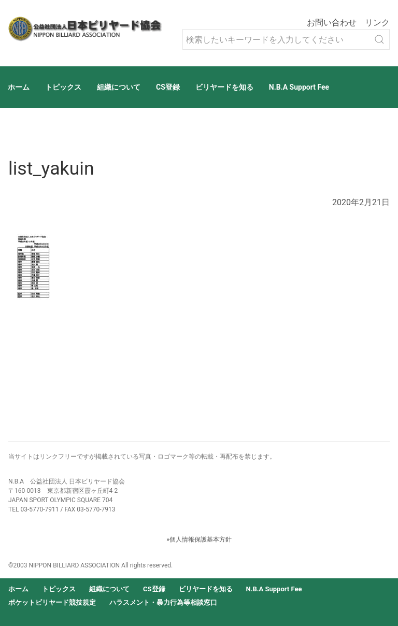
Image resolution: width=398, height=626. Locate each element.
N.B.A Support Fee (299, 87)
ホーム (19, 87)
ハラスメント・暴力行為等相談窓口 (163, 602)
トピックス (63, 87)
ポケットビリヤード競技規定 (52, 602)
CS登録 (168, 87)
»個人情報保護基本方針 (199, 539)
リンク (377, 22)
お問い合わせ (332, 22)
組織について (118, 87)
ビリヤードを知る (224, 87)
